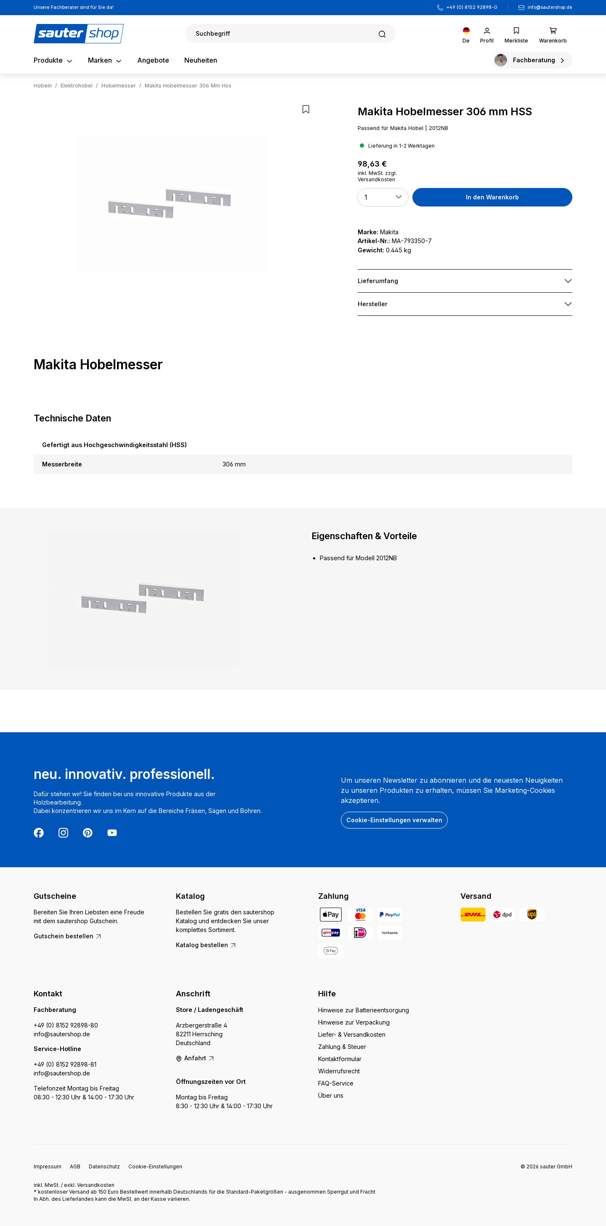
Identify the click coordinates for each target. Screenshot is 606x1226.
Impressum (47, 1166)
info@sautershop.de (550, 7)
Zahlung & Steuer (342, 1046)
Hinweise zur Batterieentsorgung (363, 1010)
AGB (75, 1166)
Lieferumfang (378, 280)
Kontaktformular (339, 1058)
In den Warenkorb (492, 197)
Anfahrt (195, 1058)
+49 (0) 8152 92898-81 (65, 1064)
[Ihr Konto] (487, 33)
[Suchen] (291, 33)
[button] (383, 197)
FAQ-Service (336, 1083)
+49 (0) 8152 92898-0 (472, 7)
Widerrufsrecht (339, 1071)
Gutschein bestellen (68, 936)
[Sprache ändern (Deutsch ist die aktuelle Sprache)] (466, 33)
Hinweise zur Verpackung (354, 1022)
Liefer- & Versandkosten (351, 1034)
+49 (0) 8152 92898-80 (66, 1025)
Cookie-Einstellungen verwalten (394, 820)
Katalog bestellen (206, 944)
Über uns (330, 1095)
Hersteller (373, 303)
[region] (171, 204)
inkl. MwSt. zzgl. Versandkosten (377, 176)
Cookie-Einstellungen (155, 1166)
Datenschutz (104, 1166)
